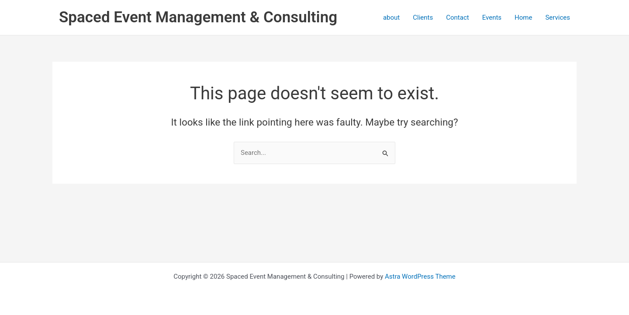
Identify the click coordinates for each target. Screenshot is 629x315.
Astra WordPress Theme (420, 276)
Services (557, 17)
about (391, 17)
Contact (457, 17)
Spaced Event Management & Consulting (198, 17)
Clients (423, 17)
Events (491, 17)
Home (523, 17)
